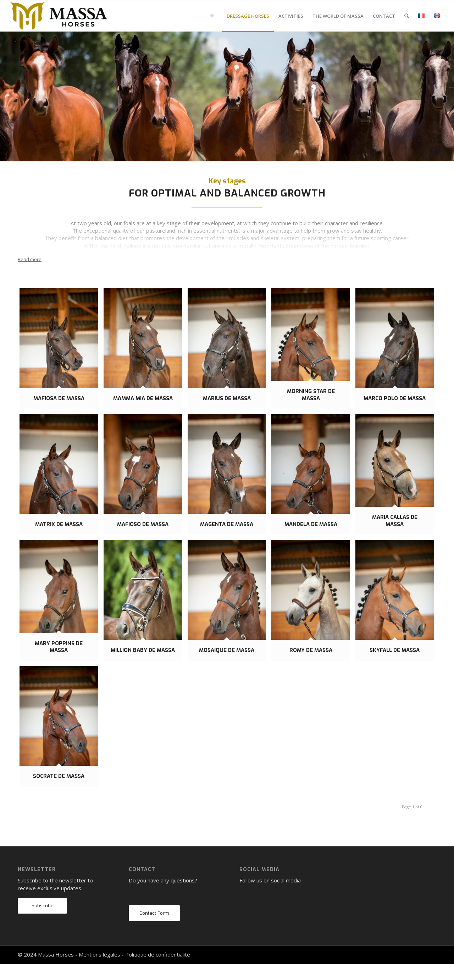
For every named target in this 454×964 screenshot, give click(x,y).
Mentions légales (99, 954)
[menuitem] (213, 16)
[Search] (407, 16)
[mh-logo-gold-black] (59, 16)
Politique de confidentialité (157, 954)
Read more (29, 259)
